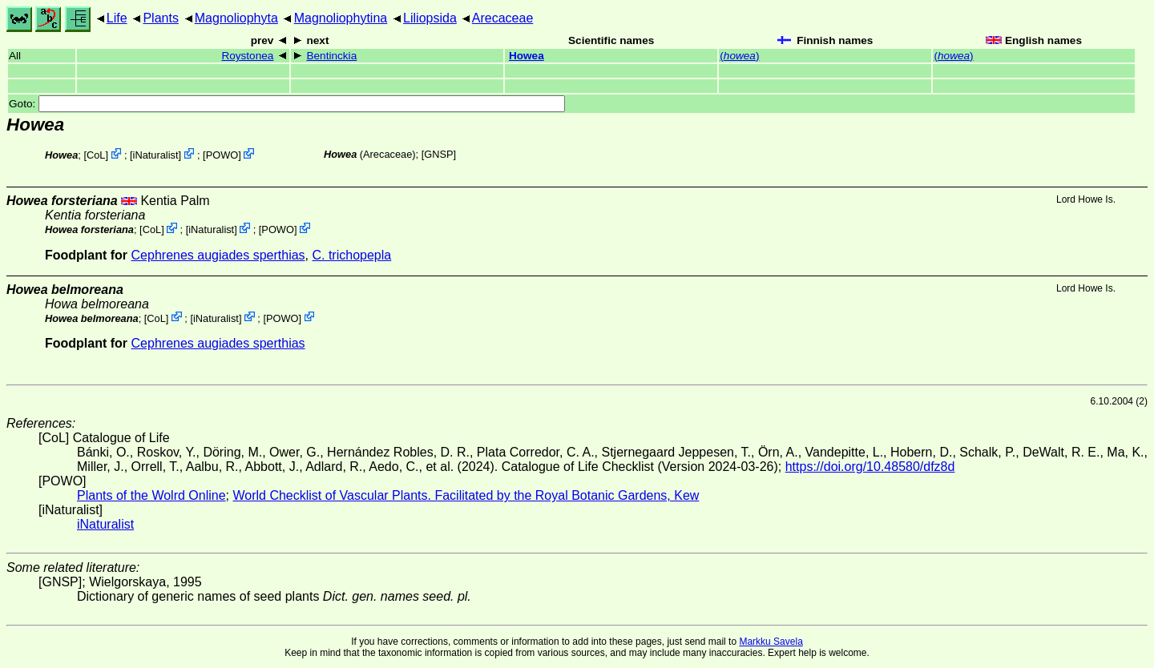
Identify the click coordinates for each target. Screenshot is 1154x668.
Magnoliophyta (236, 18)
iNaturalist (156, 155)
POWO (222, 155)
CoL (96, 155)
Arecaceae (503, 18)
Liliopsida (430, 18)
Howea (526, 56)
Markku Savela (770, 641)
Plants (160, 18)
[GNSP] (439, 154)
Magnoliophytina (341, 18)
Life (117, 18)
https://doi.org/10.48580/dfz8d (870, 466)
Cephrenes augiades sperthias (218, 255)
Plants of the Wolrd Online (151, 495)
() (739, 56)
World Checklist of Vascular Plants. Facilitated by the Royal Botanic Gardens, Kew (465, 495)
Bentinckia (331, 56)
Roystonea (247, 56)
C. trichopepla (351, 255)
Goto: (287, 104)
